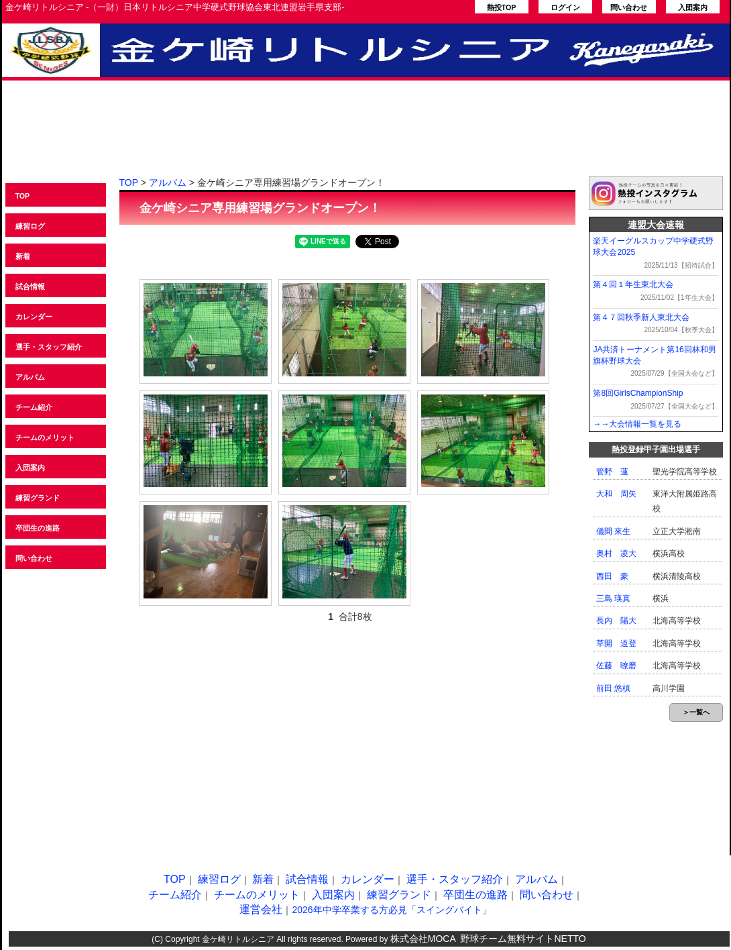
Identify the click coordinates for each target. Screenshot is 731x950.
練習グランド (37, 498)
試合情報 (30, 286)
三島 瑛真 (613, 598)
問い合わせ (628, 7)
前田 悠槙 (613, 688)
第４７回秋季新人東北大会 (641, 317)
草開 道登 (616, 643)
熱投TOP (501, 7)
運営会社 (260, 909)
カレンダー (33, 317)
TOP (22, 196)
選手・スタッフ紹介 (48, 347)
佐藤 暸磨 (616, 665)
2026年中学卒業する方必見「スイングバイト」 (391, 909)
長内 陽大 (616, 620)
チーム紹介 (33, 407)
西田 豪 (612, 576)
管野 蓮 (612, 471)
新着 (22, 256)
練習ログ (30, 226)
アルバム (30, 377)
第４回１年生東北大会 (633, 284)
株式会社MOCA (423, 938)
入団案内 (693, 7)
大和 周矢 (616, 493)
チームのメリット (44, 437)
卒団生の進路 (37, 528)
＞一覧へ (696, 712)
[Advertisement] (365, 136)
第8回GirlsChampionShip (638, 393)
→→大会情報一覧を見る (637, 424)
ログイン (565, 7)
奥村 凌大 (616, 553)
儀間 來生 (613, 531)
